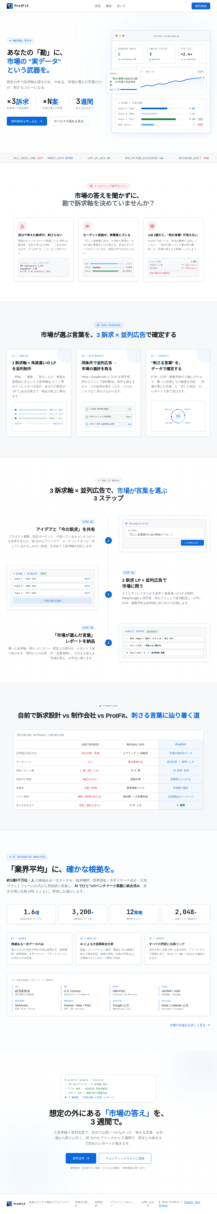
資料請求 (80, 1164)
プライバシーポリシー (121, 1203)
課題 (98, 6)
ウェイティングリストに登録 (125, 1164)
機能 (109, 6)
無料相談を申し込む (27, 121)
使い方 (121, 6)
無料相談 (201, 6)
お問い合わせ (148, 1203)
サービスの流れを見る (69, 121)
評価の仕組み (81, 1203)
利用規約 (99, 1203)
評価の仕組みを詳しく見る (190, 1031)
